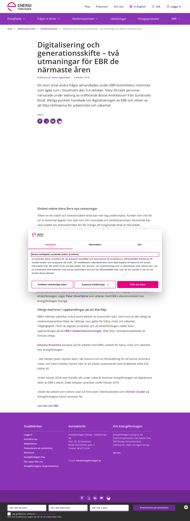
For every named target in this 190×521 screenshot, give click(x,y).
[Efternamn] (68, 507)
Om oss (118, 454)
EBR (174, 18)
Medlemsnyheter (51, 28)
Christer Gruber (135, 393)
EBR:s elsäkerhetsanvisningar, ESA (86, 332)
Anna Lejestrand (61, 77)
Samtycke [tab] (50, 244)
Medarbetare (32, 445)
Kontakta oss (32, 440)
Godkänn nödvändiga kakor (52, 284)
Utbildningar (118, 19)
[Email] (109, 507)
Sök (158, 6)
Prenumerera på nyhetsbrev (39, 449)
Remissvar (30, 453)
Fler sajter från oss (34, 463)
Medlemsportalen (83, 18)
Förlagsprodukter (148, 19)
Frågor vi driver (47, 18)
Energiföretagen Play (36, 458)
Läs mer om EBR (47, 407)
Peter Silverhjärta (77, 297)
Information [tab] (95, 244)
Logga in (29, 436)
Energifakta (14, 18)
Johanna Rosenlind (49, 346)
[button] (138, 6)
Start (11, 28)
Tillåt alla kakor (138, 284)
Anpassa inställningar (95, 284)
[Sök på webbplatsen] (156, 6)
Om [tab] (139, 244)
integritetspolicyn (46, 513)
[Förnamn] (26, 507)
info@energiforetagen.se (88, 462)
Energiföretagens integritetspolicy (42, 467)
